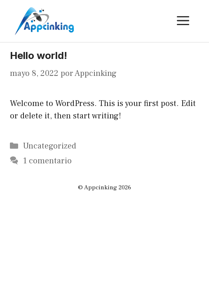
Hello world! (38, 55)
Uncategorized (49, 146)
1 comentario (47, 161)
